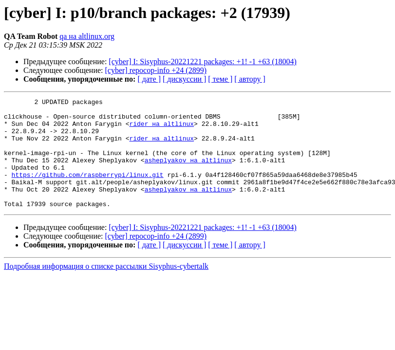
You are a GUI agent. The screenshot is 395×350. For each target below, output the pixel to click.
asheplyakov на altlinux (188, 173)
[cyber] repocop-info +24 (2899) (156, 70)
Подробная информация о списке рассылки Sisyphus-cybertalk (106, 288)
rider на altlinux (161, 129)
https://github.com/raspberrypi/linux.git (88, 190)
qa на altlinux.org (86, 36)
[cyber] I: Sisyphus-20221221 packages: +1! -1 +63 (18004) (203, 61)
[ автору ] (249, 79)
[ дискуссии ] (184, 79)
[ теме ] (220, 79)
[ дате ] (149, 79)
